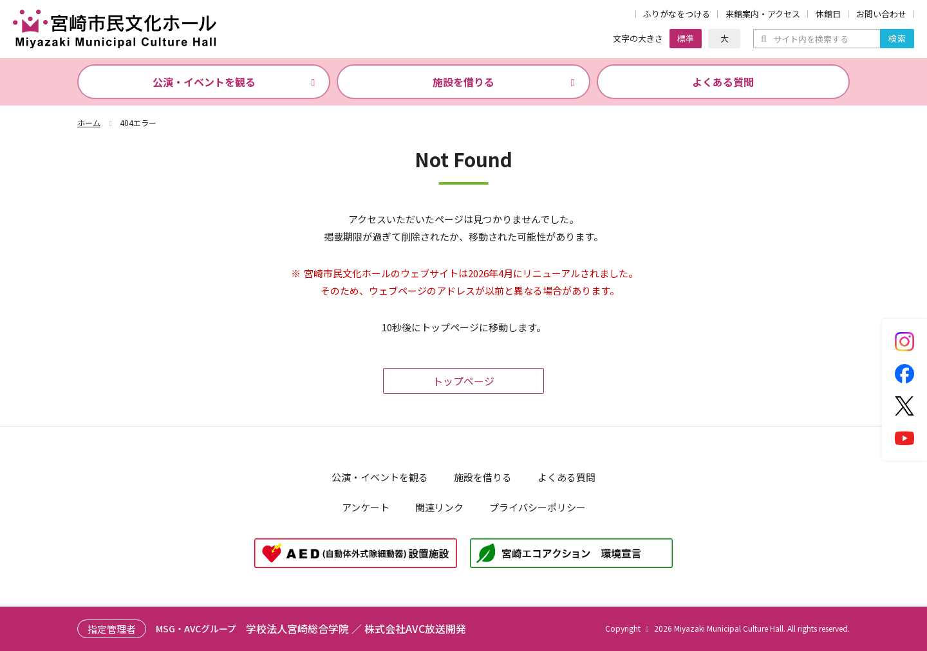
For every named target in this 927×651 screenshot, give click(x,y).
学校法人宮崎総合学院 (297, 628)
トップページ (463, 381)
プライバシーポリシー (537, 507)
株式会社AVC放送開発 (415, 628)
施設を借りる (463, 81)
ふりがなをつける (676, 14)
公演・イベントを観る (204, 81)
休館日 (828, 14)
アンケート (365, 507)
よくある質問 (723, 81)
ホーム (96, 122)
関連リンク (439, 507)
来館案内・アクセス (763, 14)
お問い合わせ (881, 14)
